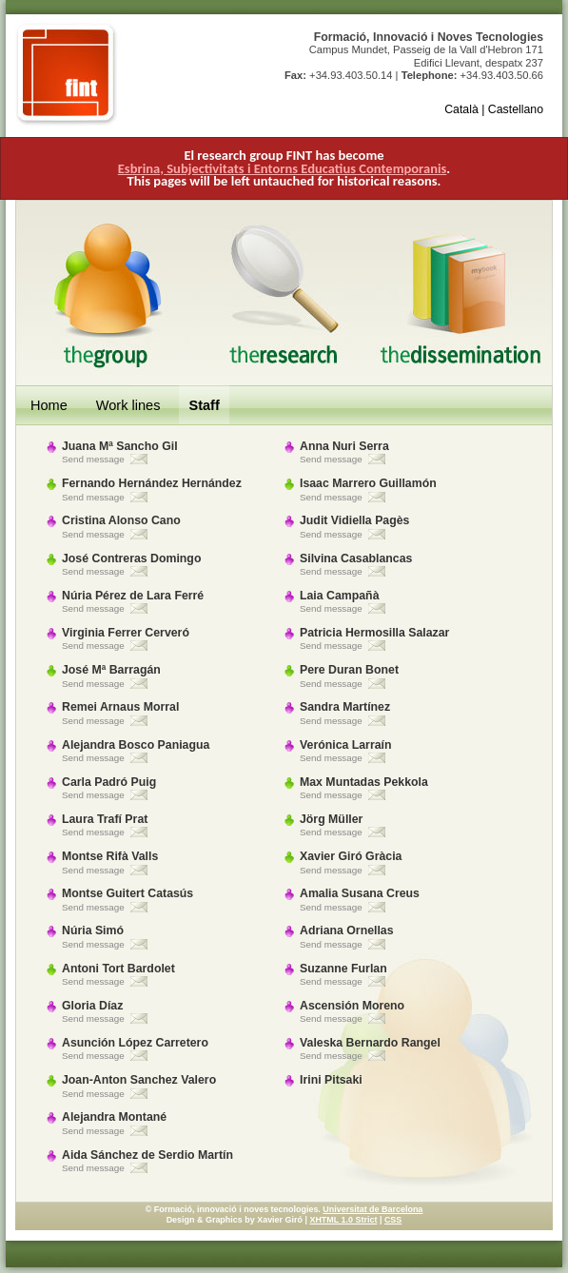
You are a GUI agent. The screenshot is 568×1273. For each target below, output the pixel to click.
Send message (93, 459)
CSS (393, 1219)
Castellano (515, 109)
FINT (68, 73)
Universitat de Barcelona (372, 1209)
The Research (284, 292)
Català (461, 109)
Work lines (128, 405)
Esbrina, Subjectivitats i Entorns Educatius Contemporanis (282, 168)
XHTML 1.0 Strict (343, 1219)
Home (49, 405)
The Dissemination (464, 292)
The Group (104, 292)
